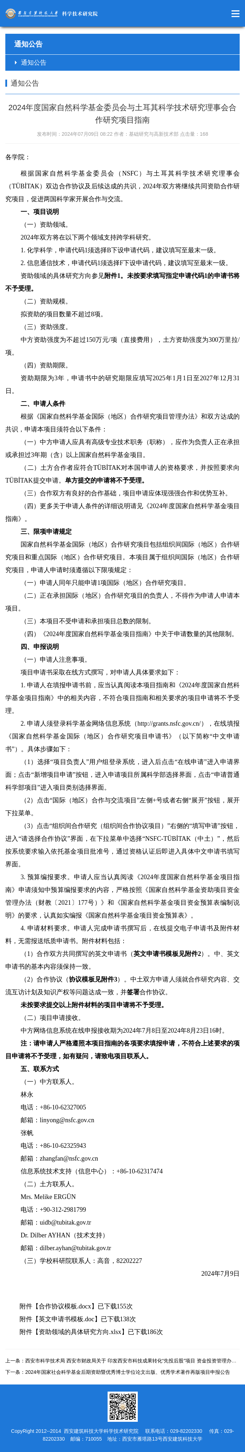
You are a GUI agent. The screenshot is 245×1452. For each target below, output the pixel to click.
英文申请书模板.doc (66, 1319)
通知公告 (34, 62)
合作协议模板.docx (65, 1306)
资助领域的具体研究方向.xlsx (80, 1331)
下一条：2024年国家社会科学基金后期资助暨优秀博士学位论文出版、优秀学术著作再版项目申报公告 (117, 1372)
